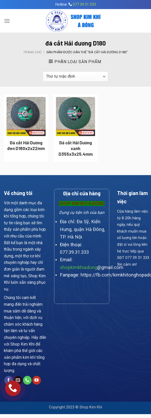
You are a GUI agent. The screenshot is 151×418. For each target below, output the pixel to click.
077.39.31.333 (74, 252)
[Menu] (7, 20)
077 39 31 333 (84, 4)
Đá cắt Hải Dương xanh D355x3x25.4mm (76, 148)
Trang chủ (32, 52)
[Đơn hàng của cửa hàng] (75, 76)
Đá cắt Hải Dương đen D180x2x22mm (26, 145)
